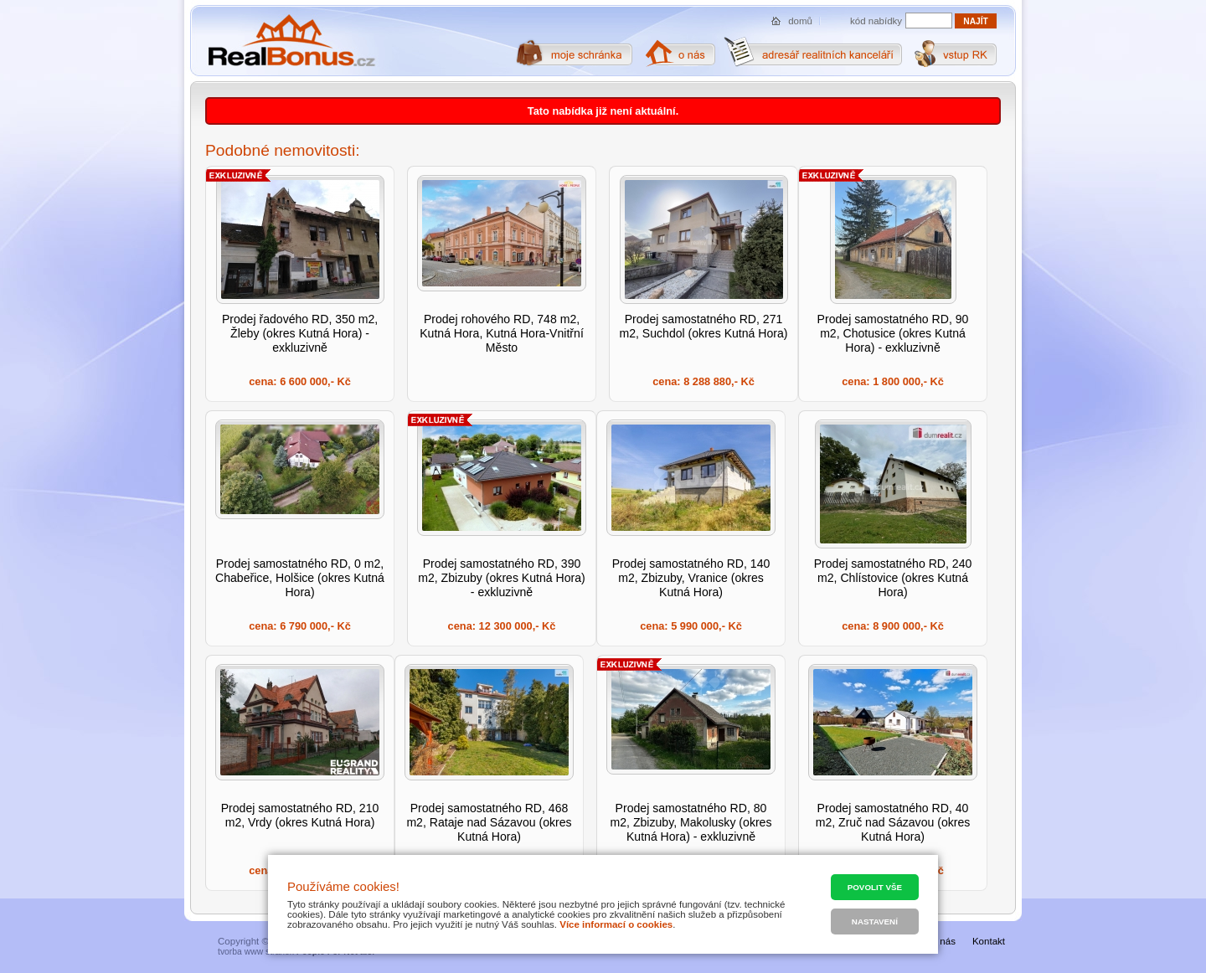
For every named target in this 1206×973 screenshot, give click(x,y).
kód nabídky (876, 21)
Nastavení (875, 921)
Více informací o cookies (616, 924)
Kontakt (988, 941)
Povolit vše (875, 887)
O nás (943, 941)
